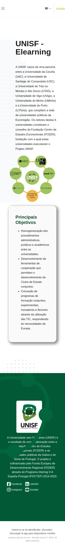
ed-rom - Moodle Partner (35, 537)
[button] (48, 8)
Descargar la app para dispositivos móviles (32, 533)
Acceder (60, 8)
